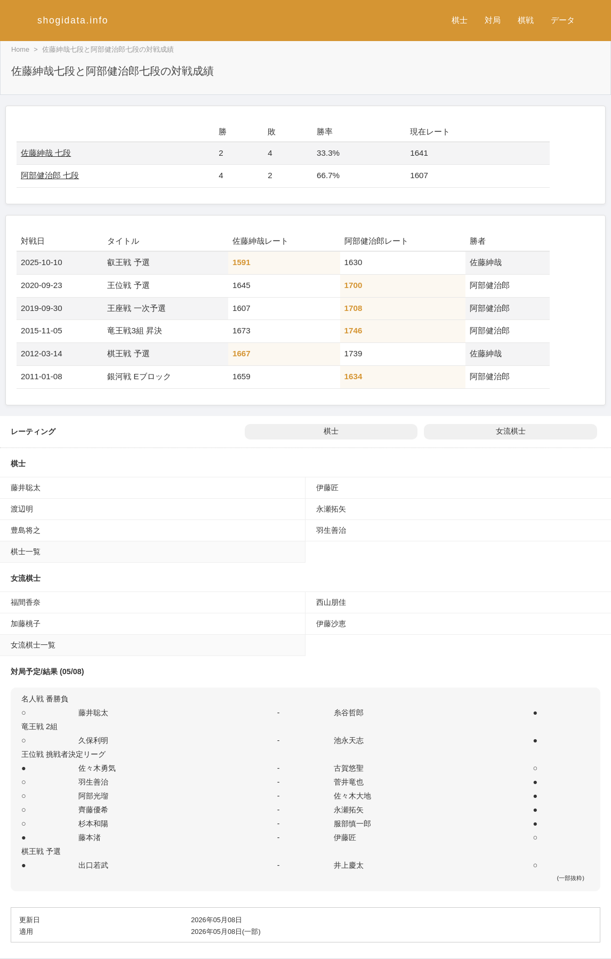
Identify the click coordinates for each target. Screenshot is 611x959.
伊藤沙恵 (331, 623)
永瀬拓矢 (331, 509)
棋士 (460, 20)
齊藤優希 (93, 809)
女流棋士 (511, 431)
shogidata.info (72, 20)
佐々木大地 (352, 796)
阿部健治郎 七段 (50, 175)
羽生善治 (331, 530)
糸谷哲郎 (349, 712)
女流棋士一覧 (33, 645)
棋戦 (526, 20)
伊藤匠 (327, 487)
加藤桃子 (26, 623)
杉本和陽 (93, 823)
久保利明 (93, 740)
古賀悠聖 (349, 768)
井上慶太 (349, 865)
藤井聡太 (26, 487)
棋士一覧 (26, 551)
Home (20, 49)
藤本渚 (89, 837)
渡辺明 (22, 509)
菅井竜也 (349, 782)
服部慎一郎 (352, 823)
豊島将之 (26, 530)
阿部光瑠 (93, 796)
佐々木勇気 (97, 768)
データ (563, 20)
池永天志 (349, 740)
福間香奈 (26, 602)
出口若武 (93, 865)
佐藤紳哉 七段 (46, 152)
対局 (493, 20)
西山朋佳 (331, 602)
